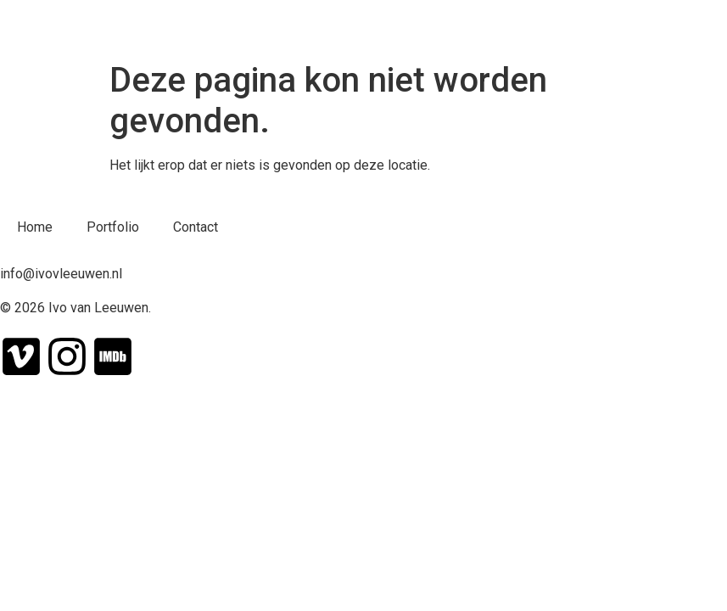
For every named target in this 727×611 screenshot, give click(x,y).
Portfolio (113, 227)
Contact (195, 227)
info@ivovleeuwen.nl (61, 274)
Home (35, 227)
